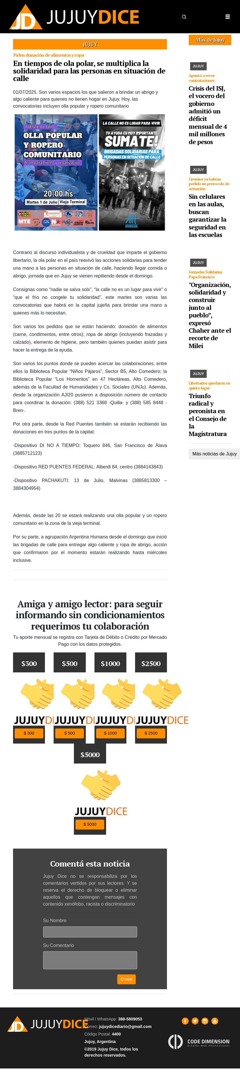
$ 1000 (110, 733)
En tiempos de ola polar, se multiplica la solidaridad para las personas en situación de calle (89, 70)
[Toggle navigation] (227, 16)
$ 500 (69, 733)
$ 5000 (89, 824)
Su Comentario (58, 945)
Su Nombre (55, 920)
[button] (184, 16)
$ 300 (29, 733)
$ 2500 (151, 733)
